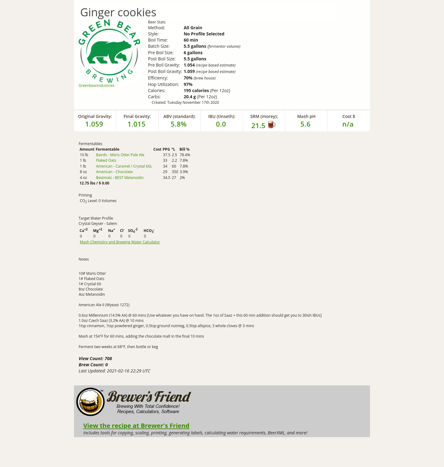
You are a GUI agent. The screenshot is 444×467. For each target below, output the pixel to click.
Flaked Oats (106, 160)
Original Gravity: (95, 116)
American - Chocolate (114, 171)
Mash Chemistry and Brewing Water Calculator (120, 242)
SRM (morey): (264, 116)
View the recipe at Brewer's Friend (136, 425)
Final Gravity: (137, 116)
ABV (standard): (179, 116)
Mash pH (306, 116)
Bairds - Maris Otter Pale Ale (120, 154)
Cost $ (348, 116)
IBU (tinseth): (221, 116)
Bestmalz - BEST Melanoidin (119, 177)
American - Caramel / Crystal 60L (124, 166)
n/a (348, 123)
